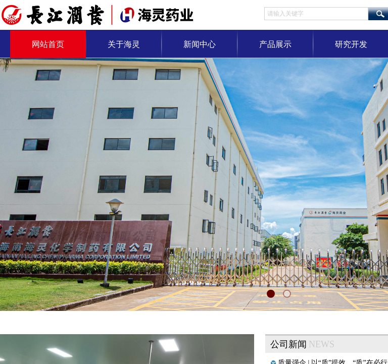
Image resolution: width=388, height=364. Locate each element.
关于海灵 (124, 44)
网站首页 (48, 44)
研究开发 (351, 44)
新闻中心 (199, 44)
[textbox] (316, 13)
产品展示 (275, 44)
